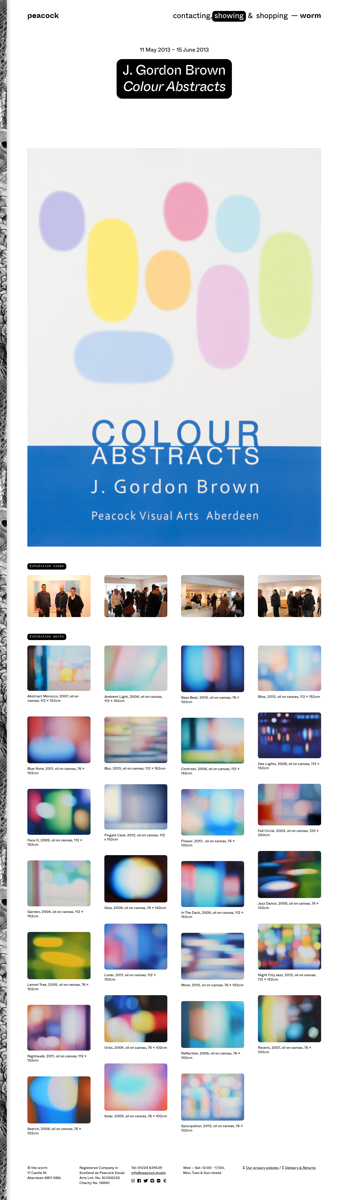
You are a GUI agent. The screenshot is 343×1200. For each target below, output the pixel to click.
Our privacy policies (262, 1167)
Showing (229, 16)
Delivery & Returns (300, 1167)
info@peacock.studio (148, 1172)
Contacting (192, 16)
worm (310, 16)
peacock (43, 16)
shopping (272, 16)
